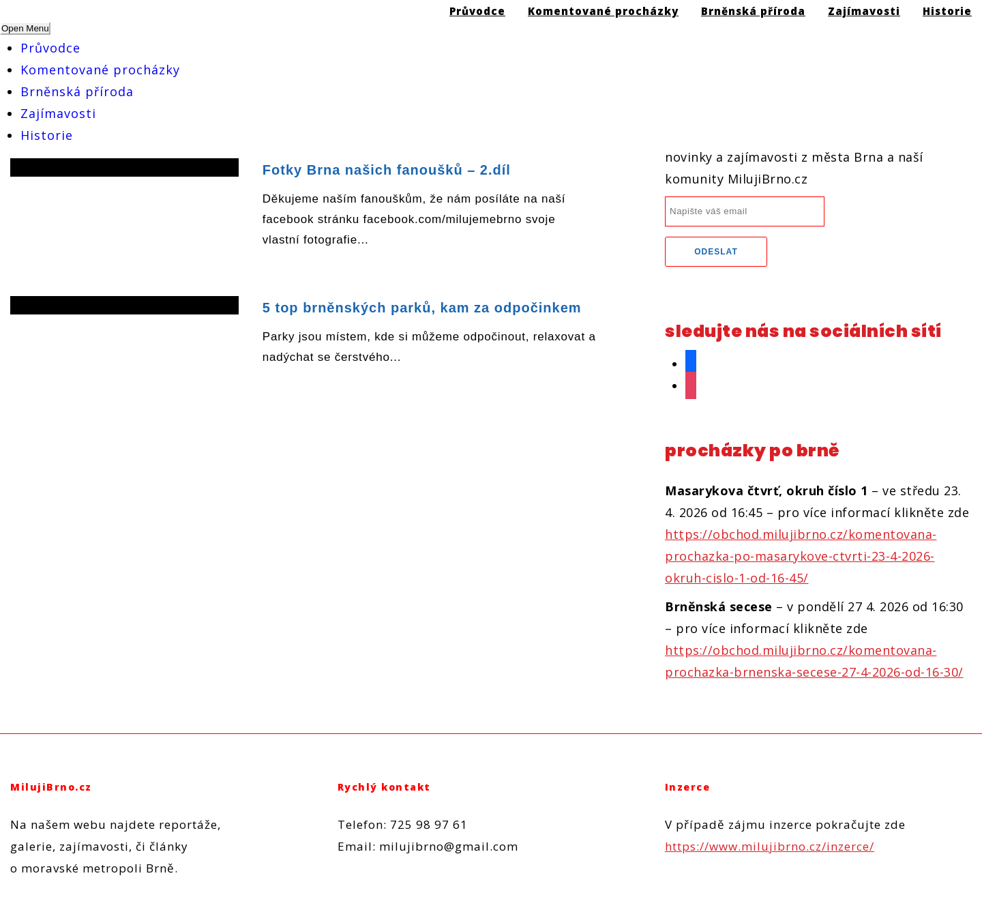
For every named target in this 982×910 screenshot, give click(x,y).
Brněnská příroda (77, 91)
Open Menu (25, 28)
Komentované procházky (100, 69)
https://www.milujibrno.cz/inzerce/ (769, 846)
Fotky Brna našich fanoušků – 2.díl (387, 169)
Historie (46, 135)
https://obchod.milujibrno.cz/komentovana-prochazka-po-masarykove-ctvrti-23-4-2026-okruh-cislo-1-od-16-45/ (801, 556)
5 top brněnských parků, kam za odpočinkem (422, 307)
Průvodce (50, 48)
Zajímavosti (58, 113)
